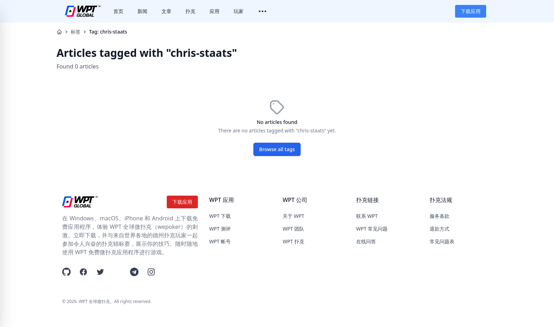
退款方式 (439, 228)
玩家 (238, 11)
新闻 (142, 11)
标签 (76, 31)
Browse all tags (277, 149)
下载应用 (471, 11)
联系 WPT (367, 216)
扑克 (190, 11)
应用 (214, 11)
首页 (118, 11)
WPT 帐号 (220, 241)
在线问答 (366, 241)
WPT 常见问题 (372, 228)
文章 (166, 11)
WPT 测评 (220, 228)
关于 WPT (293, 216)
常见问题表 (442, 241)
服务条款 (439, 216)
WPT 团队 (293, 228)
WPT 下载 (220, 216)
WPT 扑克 (293, 241)
